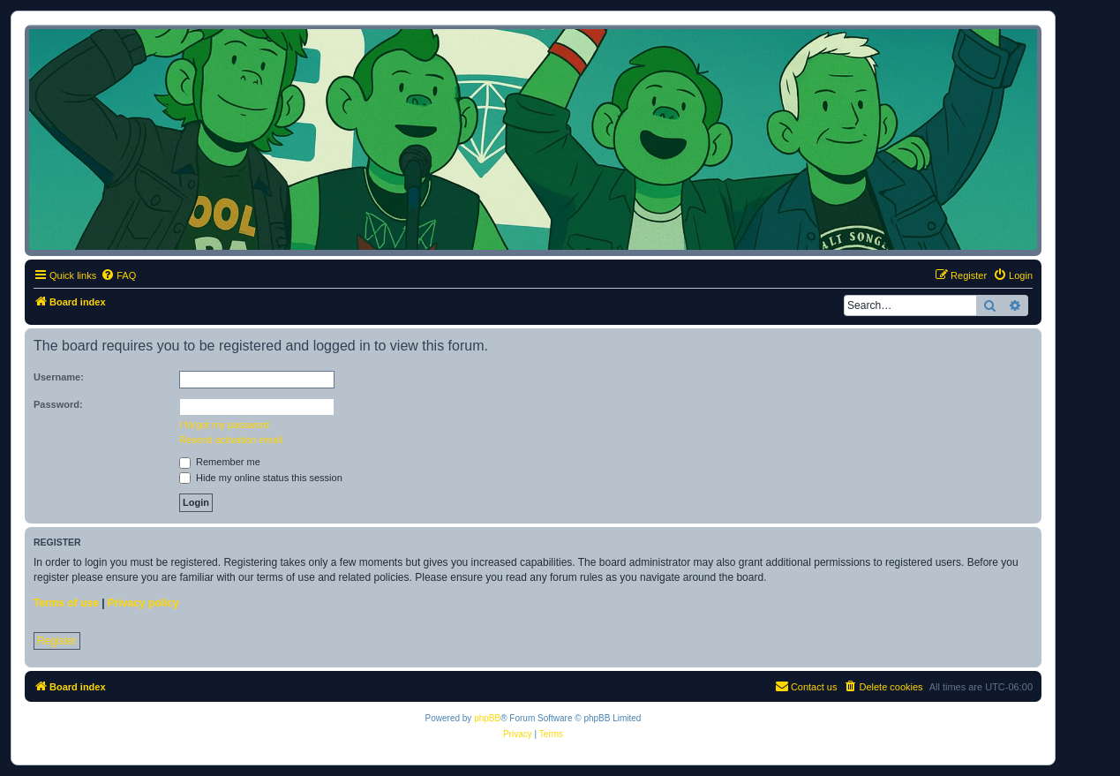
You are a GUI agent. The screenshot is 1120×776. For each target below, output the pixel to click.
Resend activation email (230, 439)
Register (57, 641)
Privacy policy (143, 603)
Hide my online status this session (260, 477)
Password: (58, 404)
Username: (59, 377)
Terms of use (66, 603)
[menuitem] (118, 275)
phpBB (487, 718)
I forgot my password (224, 424)
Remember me (219, 461)
